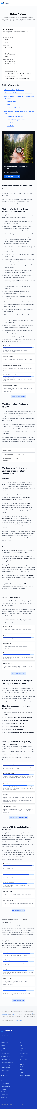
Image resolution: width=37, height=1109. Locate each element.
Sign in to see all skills (18, 1000)
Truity (21, 1056)
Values (8, 105)
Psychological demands (13, 108)
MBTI (21, 1051)
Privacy (29, 1105)
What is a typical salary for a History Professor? (18, 93)
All (20, 1042)
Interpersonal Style (6, 1065)
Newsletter (4, 1089)
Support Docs (4, 1094)
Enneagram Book (5, 1086)
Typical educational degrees (15, 117)
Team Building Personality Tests (9, 1092)
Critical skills (10, 126)
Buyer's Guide (23, 1059)
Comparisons (4, 1051)
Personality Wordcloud (7, 1062)
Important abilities (12, 123)
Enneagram (23, 1048)
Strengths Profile (5, 1067)
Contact (22, 1072)
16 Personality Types (6, 1056)
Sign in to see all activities (18, 396)
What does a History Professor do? (14, 90)
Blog (2, 1078)
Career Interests (5, 1070)
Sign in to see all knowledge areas (18, 817)
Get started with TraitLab (12, 176)
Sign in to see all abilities (18, 910)
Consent (24, 1105)
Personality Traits (5, 1053)
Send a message (18, 1020)
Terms (34, 1105)
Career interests (11, 101)
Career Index (4, 1081)
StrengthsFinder (24, 1053)
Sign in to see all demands (18, 673)
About (21, 1067)
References (4, 1097)
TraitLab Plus (4, 1042)
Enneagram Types (5, 1059)
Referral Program (24, 1078)
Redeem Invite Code (25, 1075)
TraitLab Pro (4, 1045)
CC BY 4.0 (15, 1014)
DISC (21, 1045)
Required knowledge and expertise (17, 120)
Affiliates (22, 1069)
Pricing (3, 1048)
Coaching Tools (5, 1083)
